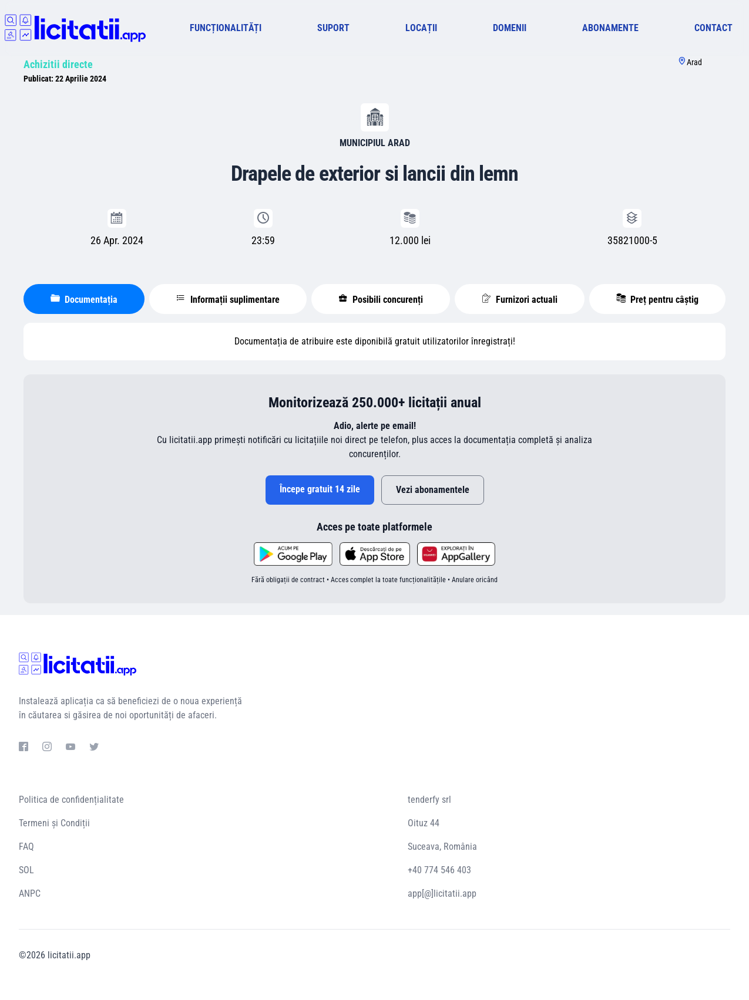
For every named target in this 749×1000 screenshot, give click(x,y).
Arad (694, 62)
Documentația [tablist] (84, 299)
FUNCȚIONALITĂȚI (225, 27)
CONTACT (713, 27)
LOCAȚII (421, 27)
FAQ (26, 846)
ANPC (30, 893)
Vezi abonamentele (432, 489)
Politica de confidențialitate (71, 799)
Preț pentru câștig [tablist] (657, 299)
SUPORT (333, 27)
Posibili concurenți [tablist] (380, 299)
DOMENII (509, 27)
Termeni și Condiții (54, 823)
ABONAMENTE (610, 27)
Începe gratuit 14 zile (320, 489)
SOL (26, 870)
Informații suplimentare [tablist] (228, 299)
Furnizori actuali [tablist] (519, 299)
